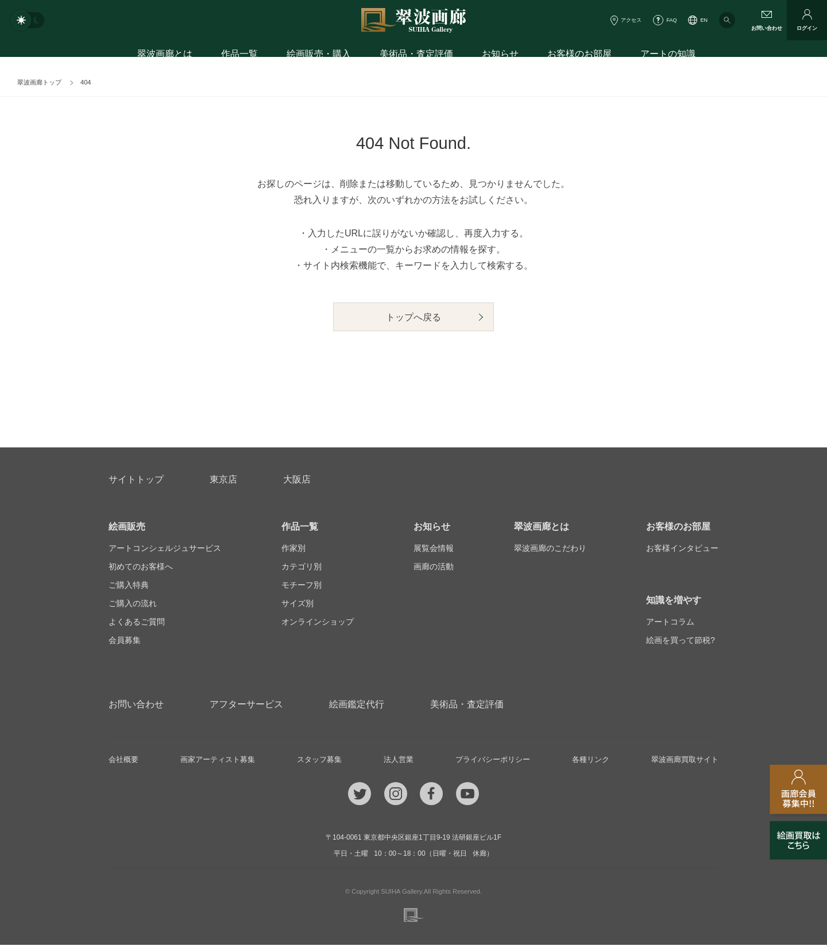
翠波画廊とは (164, 56)
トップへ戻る (413, 319)
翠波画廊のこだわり (550, 549)
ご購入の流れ (133, 604)
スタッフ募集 (320, 760)
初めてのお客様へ (141, 567)
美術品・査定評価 (416, 56)
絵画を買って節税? (680, 641)
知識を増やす (673, 601)
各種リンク (589, 760)
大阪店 (297, 480)
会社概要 (125, 760)
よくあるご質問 (137, 622)
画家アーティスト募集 (218, 760)
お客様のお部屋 (579, 56)
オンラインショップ (317, 622)
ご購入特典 (129, 586)
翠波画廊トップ (39, 82)
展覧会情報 (433, 549)
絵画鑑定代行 (356, 705)
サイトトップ (136, 480)
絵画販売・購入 (319, 56)
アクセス (631, 20)
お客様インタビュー (682, 549)
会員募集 (125, 641)
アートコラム (670, 622)
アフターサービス (246, 705)
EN (704, 20)
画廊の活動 (433, 567)
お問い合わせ (136, 705)
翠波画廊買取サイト (682, 760)
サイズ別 (297, 604)
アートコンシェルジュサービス (165, 549)
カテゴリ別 (301, 567)
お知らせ (500, 56)
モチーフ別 (301, 586)
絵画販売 (127, 528)
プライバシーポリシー (491, 760)
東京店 (223, 480)
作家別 (293, 549)
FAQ (671, 20)
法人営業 (397, 760)
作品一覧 (239, 56)
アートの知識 (667, 56)
